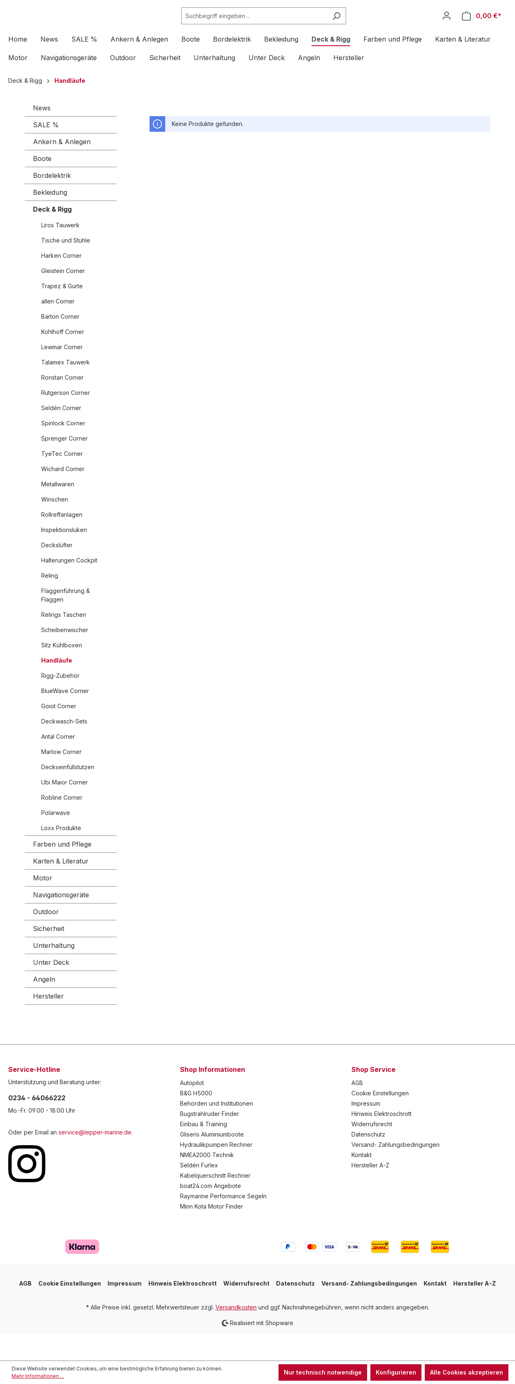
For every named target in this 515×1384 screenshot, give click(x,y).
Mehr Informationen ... (38, 1376)
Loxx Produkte (61, 855)
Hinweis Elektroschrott (381, 1140)
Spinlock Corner (63, 450)
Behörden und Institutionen (216, 1130)
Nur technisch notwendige (323, 1372)
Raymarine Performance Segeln (223, 1223)
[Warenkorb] (481, 29)
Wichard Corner (62, 495)
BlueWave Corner (65, 717)
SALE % (46, 152)
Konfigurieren (396, 1372)
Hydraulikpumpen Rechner (216, 1171)
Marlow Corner (61, 778)
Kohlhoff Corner (62, 358)
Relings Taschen (63, 641)
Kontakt (361, 1182)
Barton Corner (60, 343)
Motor (42, 905)
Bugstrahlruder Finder (209, 1140)
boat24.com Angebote (210, 1212)
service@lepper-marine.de (95, 1159)
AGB (357, 1109)
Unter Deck (51, 989)
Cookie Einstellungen (380, 1120)
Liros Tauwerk (60, 252)
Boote (42, 186)
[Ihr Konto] (446, 29)
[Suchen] (357, 29)
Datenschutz (368, 1161)
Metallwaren (57, 511)
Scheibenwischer (64, 656)
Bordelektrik (52, 202)
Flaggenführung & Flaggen (65, 622)
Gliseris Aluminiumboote (212, 1161)
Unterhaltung (54, 973)
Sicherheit (48, 956)
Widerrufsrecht (371, 1151)
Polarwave (55, 839)
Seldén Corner (61, 435)
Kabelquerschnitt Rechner (215, 1202)
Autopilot (192, 1109)
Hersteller (48, 1023)
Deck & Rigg (52, 236)
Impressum (365, 1130)
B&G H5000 (196, 1120)
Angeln (44, 1006)
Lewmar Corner (62, 374)
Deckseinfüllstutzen (67, 794)
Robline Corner (61, 824)
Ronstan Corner (62, 404)
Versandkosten (236, 1334)
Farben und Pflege (62, 871)
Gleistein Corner (63, 297)
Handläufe (56, 687)
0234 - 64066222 (37, 1125)
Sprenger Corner (64, 465)
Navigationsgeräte (61, 922)
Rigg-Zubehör (60, 702)
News (42, 135)
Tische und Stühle (65, 267)
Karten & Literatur (61, 888)
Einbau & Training (203, 1151)
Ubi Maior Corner (64, 809)
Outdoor (46, 939)
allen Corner (58, 328)
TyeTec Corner (62, 480)
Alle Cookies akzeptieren (466, 1372)
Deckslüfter (57, 572)
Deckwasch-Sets (64, 748)
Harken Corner (61, 282)
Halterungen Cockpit (69, 587)
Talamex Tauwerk (65, 389)
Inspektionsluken (64, 556)
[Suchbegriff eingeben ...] (275, 29)
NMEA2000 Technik (207, 1182)
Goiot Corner (58, 733)
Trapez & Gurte (62, 313)
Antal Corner (58, 763)
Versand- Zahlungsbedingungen (395, 1171)
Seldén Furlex (199, 1192)
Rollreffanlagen (61, 541)
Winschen (54, 526)
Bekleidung (50, 219)
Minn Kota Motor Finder (211, 1233)
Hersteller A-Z (370, 1192)
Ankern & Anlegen (62, 169)
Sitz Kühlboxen (61, 672)
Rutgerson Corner (65, 419)
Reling (49, 602)
